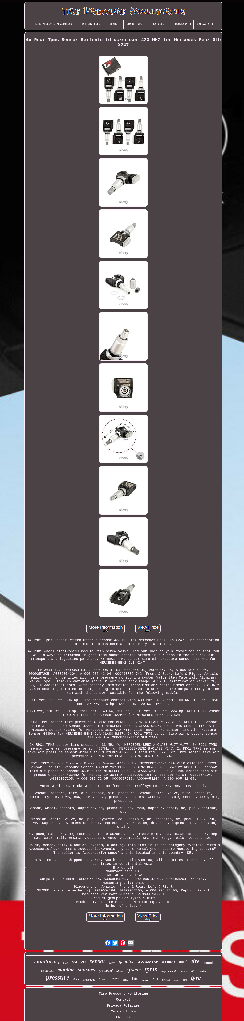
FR (128, 1017)
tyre (196, 977)
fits (135, 978)
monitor (65, 970)
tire (195, 961)
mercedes (89, 979)
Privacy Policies (123, 1005)
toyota (103, 979)
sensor (98, 960)
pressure (57, 977)
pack (176, 980)
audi (125, 979)
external (47, 970)
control (208, 962)
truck (65, 963)
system (134, 970)
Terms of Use (123, 1011)
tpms (151, 969)
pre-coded (106, 971)
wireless (166, 979)
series (203, 971)
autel (183, 962)
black (119, 971)
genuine (126, 961)
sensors (86, 969)
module (145, 980)
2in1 (155, 979)
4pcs (76, 979)
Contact (123, 1000)
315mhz (184, 971)
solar (115, 979)
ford (185, 979)
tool (193, 971)
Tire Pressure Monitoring (123, 994)
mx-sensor (148, 962)
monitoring (46, 961)
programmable (169, 971)
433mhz (168, 962)
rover (112, 962)
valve (79, 962)
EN (118, 1017)
